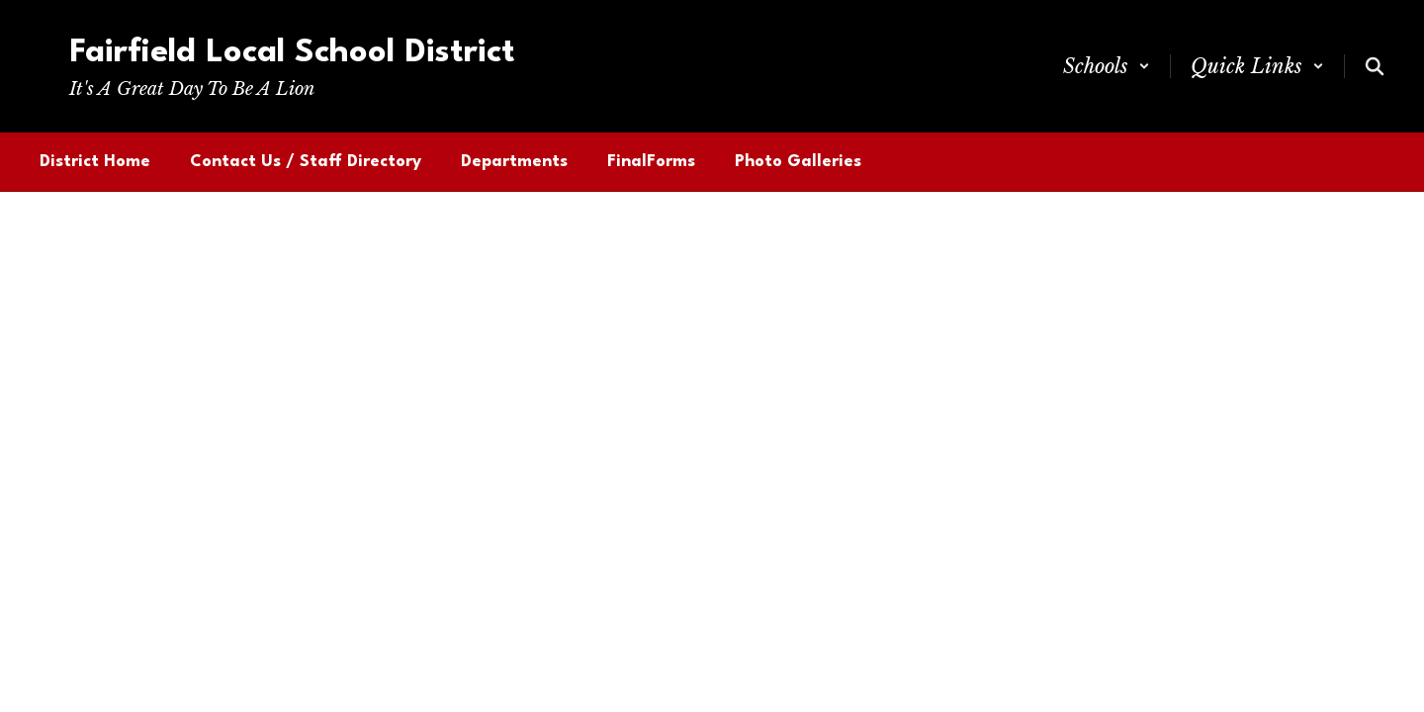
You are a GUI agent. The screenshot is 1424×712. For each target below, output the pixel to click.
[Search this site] (1374, 66)
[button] (1106, 66)
